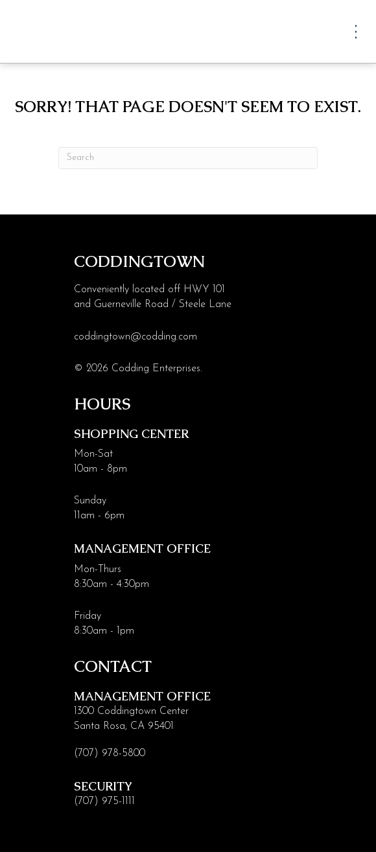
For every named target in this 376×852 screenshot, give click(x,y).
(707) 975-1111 (104, 801)
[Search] (188, 158)
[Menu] (356, 31)
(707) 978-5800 (109, 753)
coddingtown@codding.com (135, 337)
